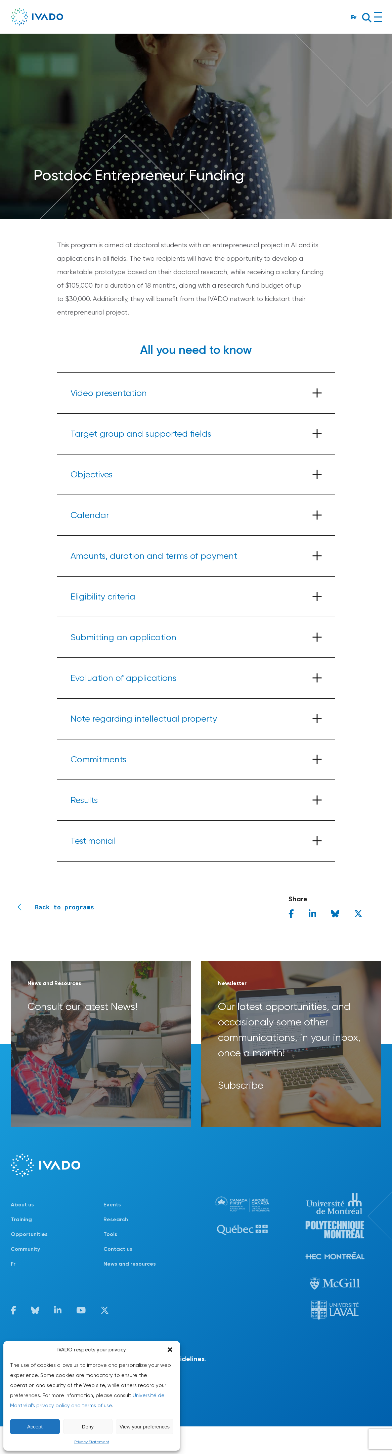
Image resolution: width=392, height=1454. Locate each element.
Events (112, 1204)
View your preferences (145, 1426)
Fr (354, 17)
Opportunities (29, 1234)
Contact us (117, 1249)
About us (22, 1204)
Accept (35, 1426)
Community (25, 1249)
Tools (110, 1234)
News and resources (129, 1264)
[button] (170, 1349)
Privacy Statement (91, 1442)
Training (21, 1219)
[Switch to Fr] (57, 1264)
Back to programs (52, 907)
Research (115, 1219)
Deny (88, 1426)
